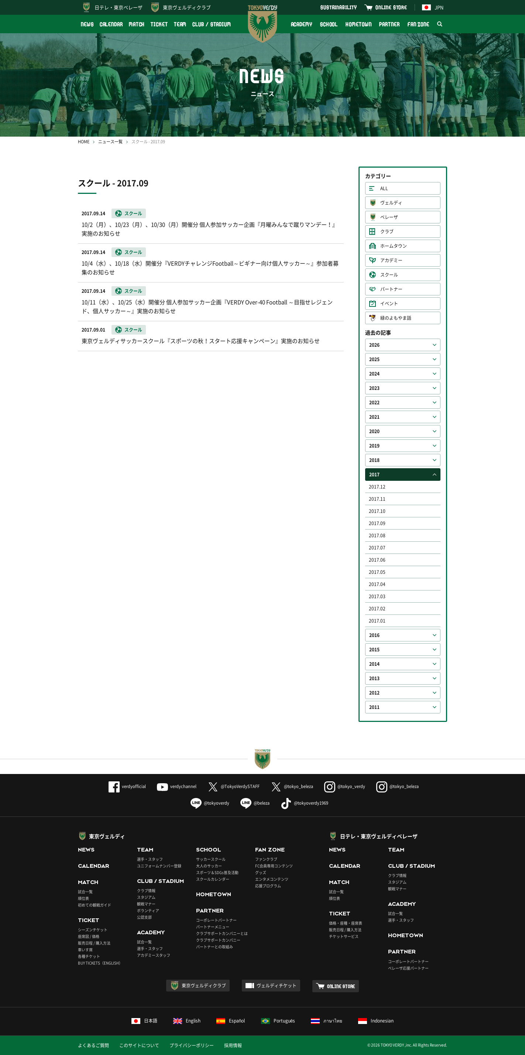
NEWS (87, 24)
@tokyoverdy (210, 803)
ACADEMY (301, 24)
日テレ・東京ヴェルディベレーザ (379, 836)
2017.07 (377, 547)
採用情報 (233, 1045)
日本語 (144, 1020)
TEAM (180, 24)
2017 (374, 474)
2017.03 (377, 596)
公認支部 (144, 917)
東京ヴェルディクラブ (187, 7)
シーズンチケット (92, 929)
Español (230, 1020)
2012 (374, 692)
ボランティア (148, 910)
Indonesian (376, 1020)
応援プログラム (268, 885)
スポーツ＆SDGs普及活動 (217, 872)
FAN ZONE (418, 24)
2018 (374, 460)
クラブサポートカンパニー (218, 940)
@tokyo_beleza (292, 786)
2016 (374, 635)
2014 (374, 664)
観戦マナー (146, 904)
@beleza (255, 803)
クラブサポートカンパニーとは (222, 933)
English (186, 1020)
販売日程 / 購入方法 (94, 943)
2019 (374, 445)
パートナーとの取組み (214, 946)
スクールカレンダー (212, 879)
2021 (374, 417)
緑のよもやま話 (395, 318)
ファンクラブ (266, 859)
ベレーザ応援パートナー (408, 968)
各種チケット (89, 956)
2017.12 (377, 486)
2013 (374, 678)
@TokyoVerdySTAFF (233, 786)
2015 (374, 649)
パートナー (391, 289)
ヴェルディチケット (276, 985)
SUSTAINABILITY (338, 7)
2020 (374, 431)
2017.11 (377, 499)
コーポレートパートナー (216, 920)
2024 (374, 373)
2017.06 (377, 559)
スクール (389, 274)
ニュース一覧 (110, 141)
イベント (389, 303)
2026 (374, 345)
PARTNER (389, 24)
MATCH (137, 24)
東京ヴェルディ (107, 836)
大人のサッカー (209, 866)
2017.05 (377, 572)
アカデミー (391, 260)
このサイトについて (139, 1045)
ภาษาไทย (326, 1020)
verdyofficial (127, 786)
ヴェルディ (391, 202)
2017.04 (377, 584)
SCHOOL (329, 24)
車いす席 (85, 949)
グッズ (260, 872)
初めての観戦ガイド (94, 905)
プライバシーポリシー (191, 1045)
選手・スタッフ (150, 859)
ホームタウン (393, 246)
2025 (374, 359)
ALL (384, 188)
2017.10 (377, 511)
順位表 (83, 898)
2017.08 (377, 535)
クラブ (387, 231)
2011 (374, 707)
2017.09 (377, 523)
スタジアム (146, 897)
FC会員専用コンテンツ (274, 866)
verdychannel (176, 786)
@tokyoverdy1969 (304, 803)
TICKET (159, 24)
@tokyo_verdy (344, 786)
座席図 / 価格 (88, 936)
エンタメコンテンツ (271, 879)
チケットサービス (343, 936)
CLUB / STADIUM (211, 24)
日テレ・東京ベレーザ (119, 7)
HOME (83, 141)
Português (278, 1020)
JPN (432, 7)
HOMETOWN (358, 24)
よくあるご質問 (93, 1045)
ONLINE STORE (391, 7)
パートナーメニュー (212, 926)
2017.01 (377, 620)
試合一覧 (85, 891)
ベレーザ (389, 217)
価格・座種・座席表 (345, 923)
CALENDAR (111, 24)
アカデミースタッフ (153, 955)
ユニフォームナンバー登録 (159, 866)
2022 (374, 402)
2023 (374, 388)
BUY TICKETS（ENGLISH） (100, 963)
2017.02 (377, 608)
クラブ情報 (146, 890)
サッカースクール (211, 859)
